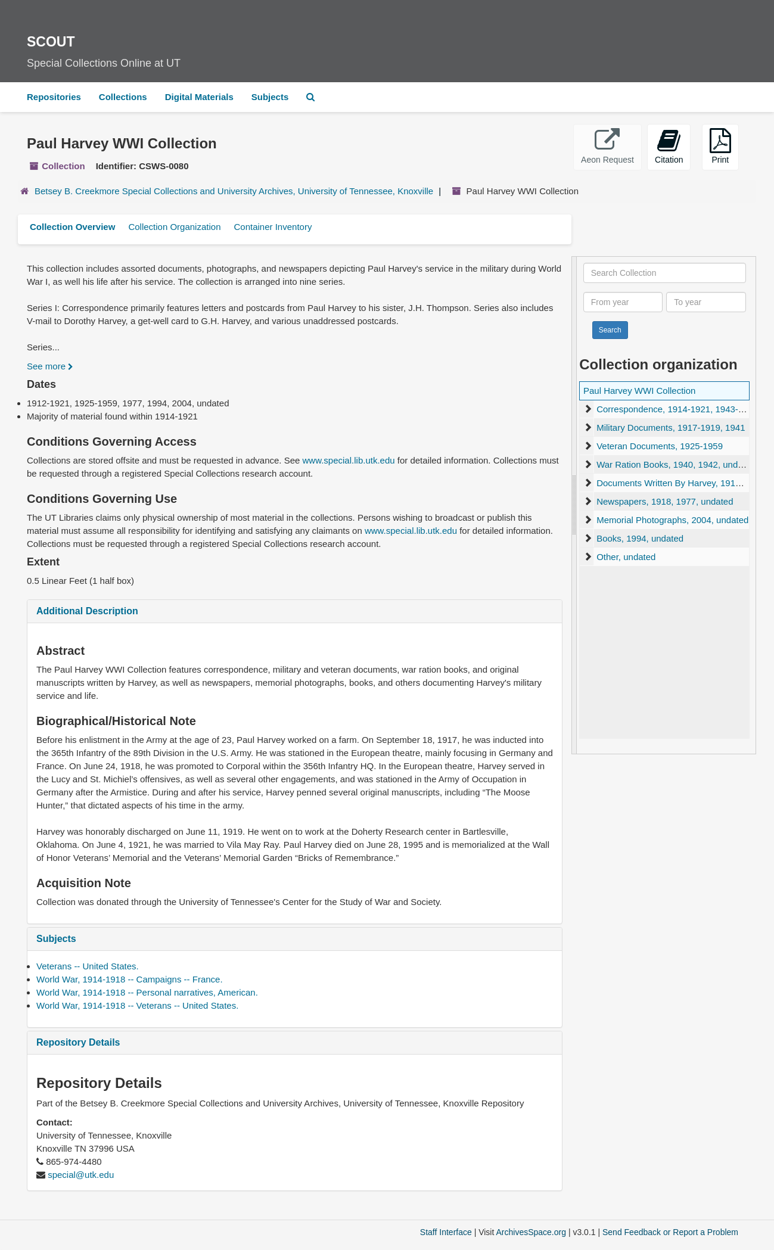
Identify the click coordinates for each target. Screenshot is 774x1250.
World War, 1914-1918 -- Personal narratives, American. (147, 992)
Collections (123, 97)
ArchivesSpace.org (531, 1232)
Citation (669, 146)
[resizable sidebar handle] (574, 505)
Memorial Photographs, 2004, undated (672, 520)
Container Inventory (273, 227)
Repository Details (78, 1042)
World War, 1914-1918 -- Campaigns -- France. (129, 979)
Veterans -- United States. (87, 966)
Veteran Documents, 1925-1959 (659, 446)
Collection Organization (174, 227)
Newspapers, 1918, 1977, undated (664, 501)
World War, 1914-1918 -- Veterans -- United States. (137, 1005)
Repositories (54, 97)
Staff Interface (446, 1232)
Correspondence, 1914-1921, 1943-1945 (677, 409)
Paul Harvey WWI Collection (639, 390)
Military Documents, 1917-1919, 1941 (670, 427)
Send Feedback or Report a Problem (670, 1232)
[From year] (623, 302)
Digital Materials (199, 97)
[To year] (705, 302)
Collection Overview (72, 227)
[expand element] (588, 409)
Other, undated (625, 557)
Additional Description (87, 611)
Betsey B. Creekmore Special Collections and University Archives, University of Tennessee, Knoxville (234, 191)
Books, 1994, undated (639, 538)
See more (50, 366)
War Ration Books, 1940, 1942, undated (675, 464)
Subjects (270, 97)
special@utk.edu (81, 1175)
